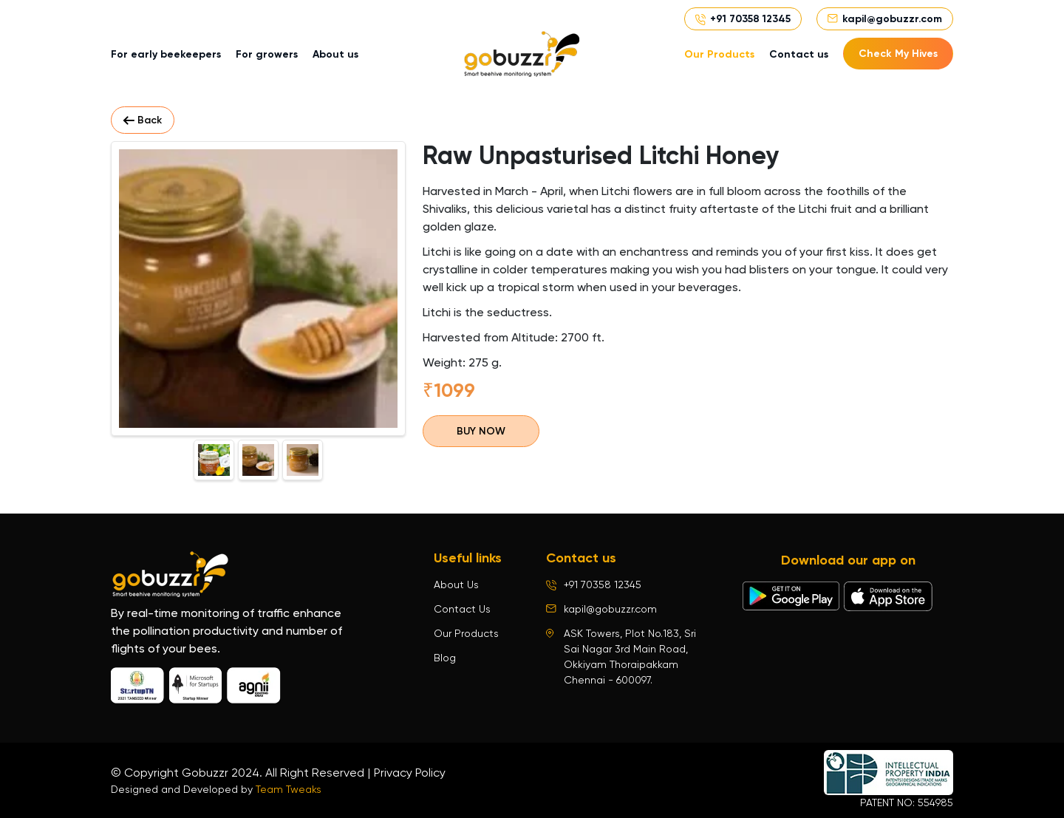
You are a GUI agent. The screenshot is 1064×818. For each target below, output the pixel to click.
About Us (456, 584)
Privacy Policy (410, 773)
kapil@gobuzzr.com (892, 19)
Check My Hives (898, 53)
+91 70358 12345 (750, 19)
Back (142, 120)
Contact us (798, 54)
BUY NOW (481, 431)
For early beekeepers (166, 54)
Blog (445, 658)
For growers (267, 54)
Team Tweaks (288, 789)
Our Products (719, 54)
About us (335, 54)
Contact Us (462, 609)
